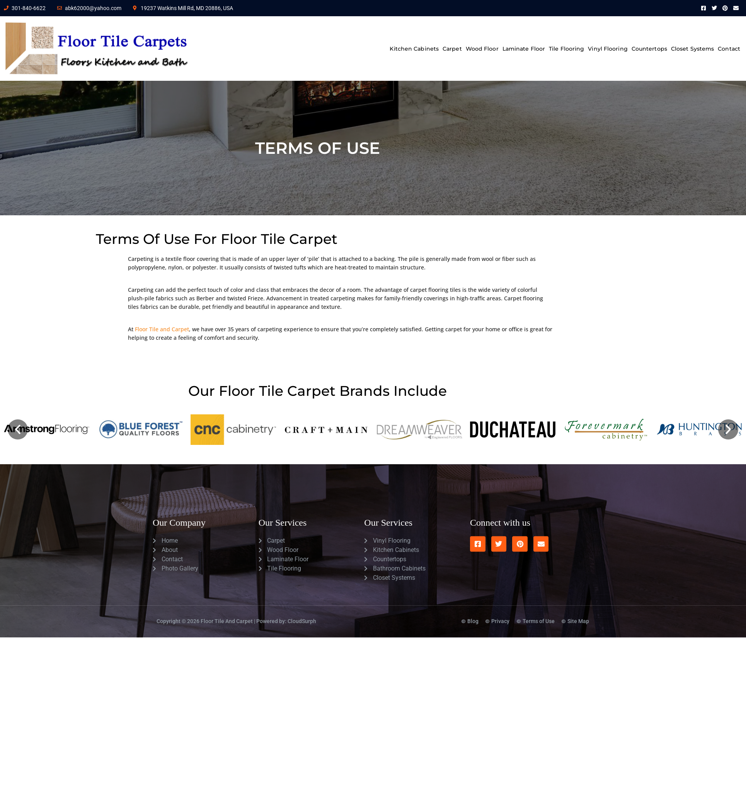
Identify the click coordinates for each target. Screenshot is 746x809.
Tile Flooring (566, 48)
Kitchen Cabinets (414, 48)
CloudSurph (302, 611)
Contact (729, 48)
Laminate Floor (523, 48)
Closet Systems (692, 48)
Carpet (452, 48)
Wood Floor (482, 48)
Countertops (649, 48)
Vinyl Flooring (607, 48)
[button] (18, 429)
